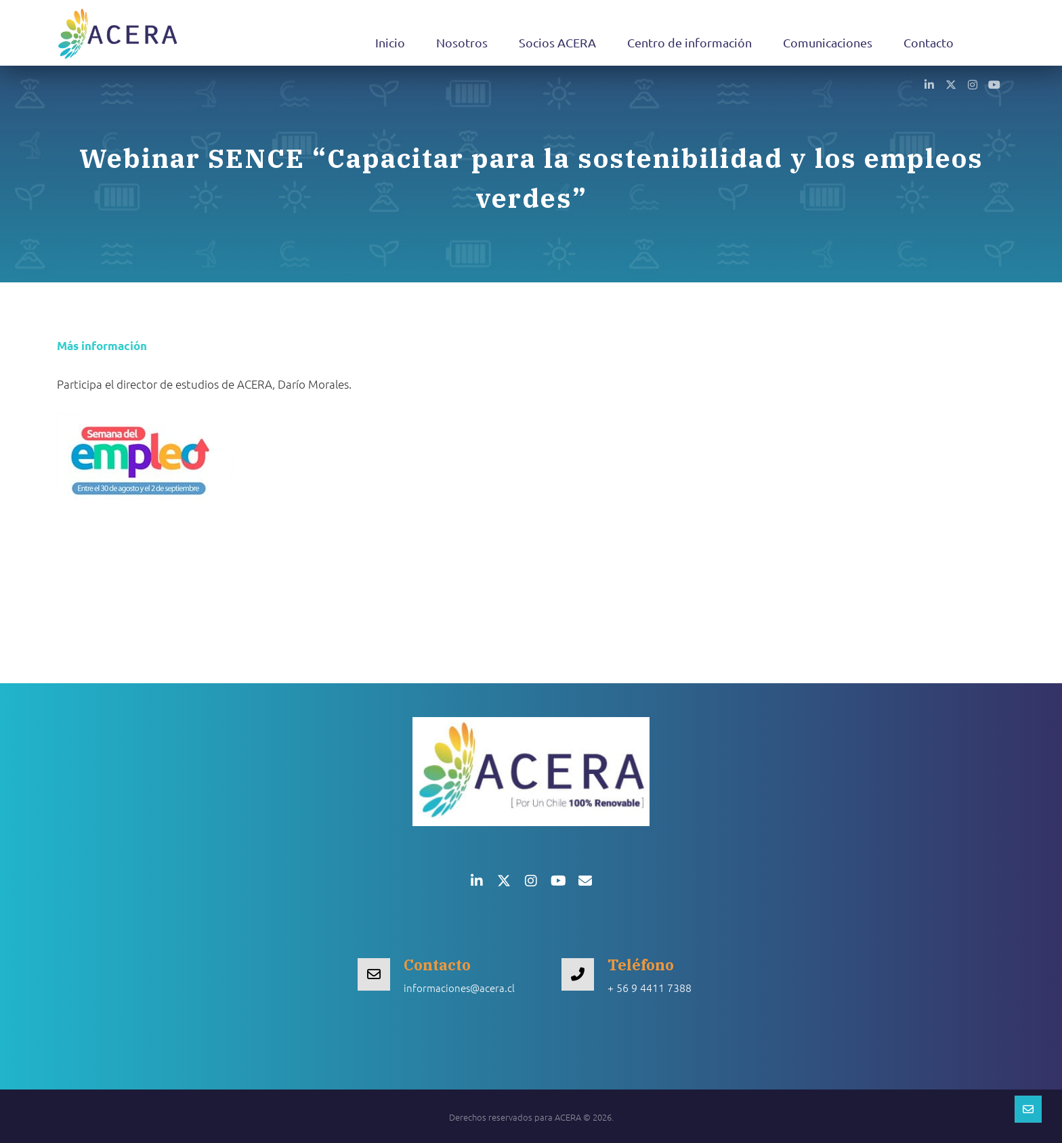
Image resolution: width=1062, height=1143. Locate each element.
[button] (929, 84)
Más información (102, 346)
